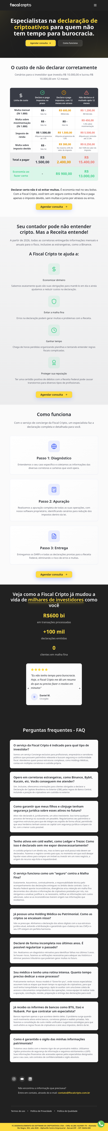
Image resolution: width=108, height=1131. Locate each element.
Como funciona (70, 43)
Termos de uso (18, 1111)
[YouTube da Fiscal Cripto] (22, 1079)
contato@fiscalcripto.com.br (74, 1092)
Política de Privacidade (41, 1111)
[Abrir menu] (95, 5)
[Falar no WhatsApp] (101, 1124)
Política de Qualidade (67, 1111)
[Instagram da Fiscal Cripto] (14, 1079)
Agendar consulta (40, 43)
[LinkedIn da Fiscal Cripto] (30, 1079)
